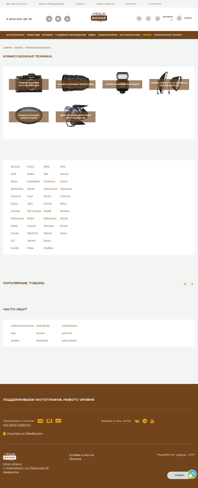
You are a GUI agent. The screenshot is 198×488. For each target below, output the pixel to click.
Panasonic (49, 181)
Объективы (33, 35)
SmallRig (48, 248)
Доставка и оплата (16, 3)
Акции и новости (105, 3)
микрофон (42, 340)
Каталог (18, 47)
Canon (14, 203)
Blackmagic (17, 188)
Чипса (180, 454)
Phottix (47, 196)
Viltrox (63, 203)
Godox (30, 173)
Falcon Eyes (17, 218)
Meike (30, 248)
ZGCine (64, 218)
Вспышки (47, 35)
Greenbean (33, 181)
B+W (13, 173)
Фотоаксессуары (130, 35)
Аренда (147, 35)
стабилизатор (69, 325)
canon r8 (67, 333)
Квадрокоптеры (107, 35)
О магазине (154, 3)
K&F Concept (34, 210)
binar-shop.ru (12, 464)
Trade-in (80, 3)
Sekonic (48, 233)
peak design (43, 325)
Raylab (47, 210)
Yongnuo (65, 210)
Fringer (15, 233)
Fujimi (30, 166)
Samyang (49, 225)
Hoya (30, 196)
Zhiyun (64, 225)
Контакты (131, 3)
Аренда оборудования (51, 3)
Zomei (63, 233)
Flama (14, 225)
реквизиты (11, 472)
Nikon (47, 166)
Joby (30, 203)
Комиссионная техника (168, 35)
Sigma (47, 240)
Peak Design (51, 188)
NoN (46, 173)
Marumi (31, 240)
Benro (14, 181)
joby (13, 333)
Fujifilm (15, 248)
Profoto (48, 203)
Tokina (63, 181)
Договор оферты (17, 425)
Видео (92, 35)
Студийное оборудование (70, 35)
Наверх (179, 475)
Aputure (15, 166)
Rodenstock (50, 218)
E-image (15, 210)
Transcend (66, 188)
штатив (40, 333)
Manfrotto (32, 233)
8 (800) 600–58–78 (19, 19)
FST (13, 240)
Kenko (30, 218)
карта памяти (69, 340)
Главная (7, 47)
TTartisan (65, 196)
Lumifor (31, 225)
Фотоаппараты (15, 35)
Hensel (31, 188)
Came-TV (16, 196)
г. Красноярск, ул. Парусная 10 (26, 468)
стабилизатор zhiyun (22, 325)
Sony (63, 166)
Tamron (64, 173)
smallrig (15, 340)
